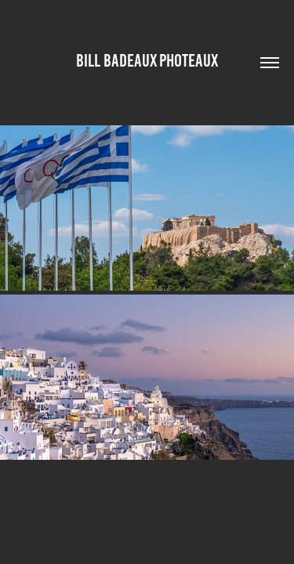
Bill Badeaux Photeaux (147, 60)
